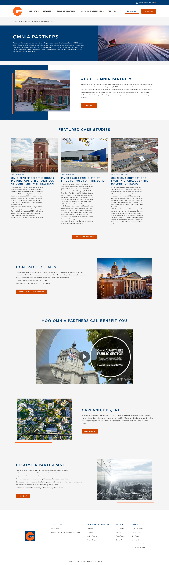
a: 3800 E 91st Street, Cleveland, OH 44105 (65, 532)
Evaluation (90, 528)
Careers (118, 532)
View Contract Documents (31, 292)
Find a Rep (148, 11)
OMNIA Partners (47, 21)
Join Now (23, 496)
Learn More (89, 105)
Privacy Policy (136, 532)
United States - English (146, 3)
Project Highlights (137, 528)
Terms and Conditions (139, 544)
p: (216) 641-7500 (56, 528)
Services (21, 21)
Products (90, 532)
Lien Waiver (135, 536)
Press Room (120, 536)
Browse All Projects (84, 237)
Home (15, 21)
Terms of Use (136, 540)
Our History (120, 528)
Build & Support (92, 540)
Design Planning (92, 536)
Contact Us (119, 540)
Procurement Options (33, 21)
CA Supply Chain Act (138, 548)
